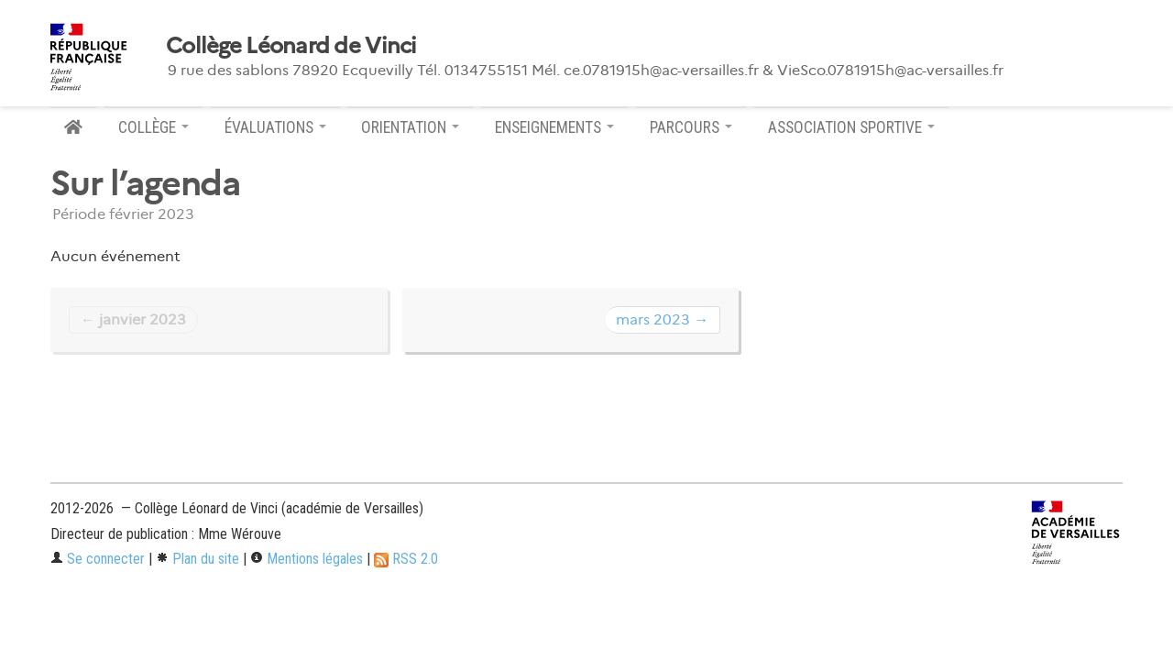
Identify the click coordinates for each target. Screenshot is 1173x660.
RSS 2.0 (406, 558)
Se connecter (97, 558)
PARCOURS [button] (691, 127)
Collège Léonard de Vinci (291, 45)
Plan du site (197, 558)
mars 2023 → (662, 319)
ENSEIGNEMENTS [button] (554, 127)
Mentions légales (306, 558)
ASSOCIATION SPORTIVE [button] (851, 127)
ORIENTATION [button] (410, 127)
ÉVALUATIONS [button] (275, 127)
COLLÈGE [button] (153, 127)
